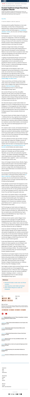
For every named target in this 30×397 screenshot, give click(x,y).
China (5, 5)
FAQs (3, 370)
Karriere (3, 380)
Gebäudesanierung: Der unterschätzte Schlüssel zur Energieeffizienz (13, 350)
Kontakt (3, 385)
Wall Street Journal (10, 86)
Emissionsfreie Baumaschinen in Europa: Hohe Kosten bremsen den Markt (14, 334)
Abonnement (4, 375)
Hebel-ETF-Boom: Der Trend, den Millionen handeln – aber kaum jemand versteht (14, 339)
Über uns (3, 383)
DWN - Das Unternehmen (6, 386)
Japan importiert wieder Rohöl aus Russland (14, 285)
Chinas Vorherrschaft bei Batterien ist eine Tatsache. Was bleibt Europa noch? (15, 323)
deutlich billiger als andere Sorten (9, 78)
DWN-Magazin (24, 3)
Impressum (4, 367)
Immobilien (3, 349)
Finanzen (3, 338)
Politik (3, 317)
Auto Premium (19, 5)
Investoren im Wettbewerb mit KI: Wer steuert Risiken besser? (16, 354)
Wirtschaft (4, 333)
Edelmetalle (18, 3)
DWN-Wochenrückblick (11, 5)
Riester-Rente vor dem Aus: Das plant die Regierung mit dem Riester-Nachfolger (14, 345)
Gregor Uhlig (4, 18)
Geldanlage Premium (10, 3)
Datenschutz (4, 372)
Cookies (3, 377)
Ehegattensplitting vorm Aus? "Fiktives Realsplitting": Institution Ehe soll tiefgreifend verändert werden (15, 318)
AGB (3, 369)
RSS (3, 378)
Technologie (4, 322)
